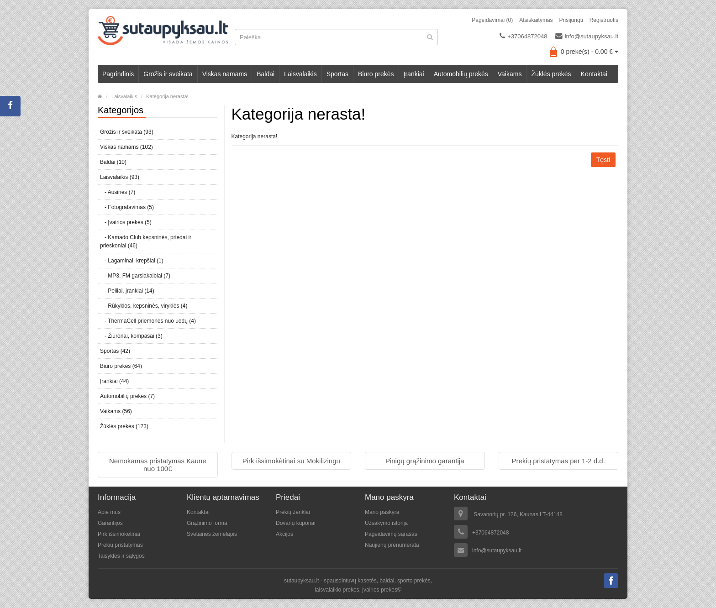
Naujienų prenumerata (392, 545)
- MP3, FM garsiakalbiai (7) (135, 276)
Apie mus (109, 512)
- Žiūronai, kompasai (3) (131, 336)
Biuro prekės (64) (121, 366)
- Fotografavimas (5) (127, 207)
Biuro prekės (376, 74)
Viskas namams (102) (126, 147)
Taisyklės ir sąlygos (121, 556)
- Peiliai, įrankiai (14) (127, 291)
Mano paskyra (382, 512)
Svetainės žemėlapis (212, 534)
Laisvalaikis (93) (119, 177)
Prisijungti (571, 20)
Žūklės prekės (551, 74)
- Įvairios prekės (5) (126, 222)
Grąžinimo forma (207, 523)
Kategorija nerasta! (167, 96)
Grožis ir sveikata (167, 74)
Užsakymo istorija (386, 523)
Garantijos (110, 523)
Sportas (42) (115, 351)
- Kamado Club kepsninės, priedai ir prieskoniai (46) (145, 241)
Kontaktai (594, 74)
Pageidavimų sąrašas (391, 534)
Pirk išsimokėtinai (119, 534)
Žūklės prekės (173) (124, 426)
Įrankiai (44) (114, 381)
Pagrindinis (118, 74)
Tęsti (603, 159)
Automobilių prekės (461, 74)
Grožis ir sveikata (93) (126, 132)
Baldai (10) (113, 162)
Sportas (337, 74)
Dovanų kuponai (296, 523)
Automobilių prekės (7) (127, 396)
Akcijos (284, 534)
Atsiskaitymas (536, 20)
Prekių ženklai (293, 512)
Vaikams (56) (116, 411)
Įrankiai (414, 74)
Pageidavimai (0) (492, 20)
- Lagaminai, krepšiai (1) (131, 260)
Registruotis (604, 20)
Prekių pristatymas (120, 545)
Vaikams (510, 74)
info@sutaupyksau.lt (586, 36)
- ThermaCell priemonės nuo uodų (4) (148, 321)
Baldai (265, 74)
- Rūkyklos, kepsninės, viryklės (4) (143, 306)
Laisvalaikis (300, 74)
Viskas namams (224, 74)
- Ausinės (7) (117, 192)
